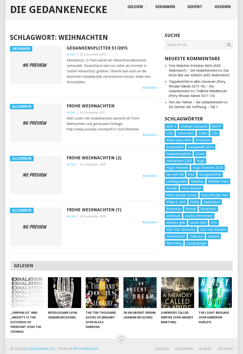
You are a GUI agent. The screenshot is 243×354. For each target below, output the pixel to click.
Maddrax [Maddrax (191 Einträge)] (197, 181)
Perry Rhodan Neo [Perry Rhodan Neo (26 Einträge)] (214, 195)
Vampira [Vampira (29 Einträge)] (213, 236)
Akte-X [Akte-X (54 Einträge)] (171, 126)
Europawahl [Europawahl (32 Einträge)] (174, 147)
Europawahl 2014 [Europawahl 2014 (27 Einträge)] (201, 147)
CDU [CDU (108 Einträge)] (169, 133)
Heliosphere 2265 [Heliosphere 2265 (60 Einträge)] (179, 161)
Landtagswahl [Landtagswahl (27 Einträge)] (176, 181)
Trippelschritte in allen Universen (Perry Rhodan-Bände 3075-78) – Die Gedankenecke (197, 86)
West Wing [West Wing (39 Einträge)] (174, 243)
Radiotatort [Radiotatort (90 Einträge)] (212, 202)
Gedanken (165, 7)
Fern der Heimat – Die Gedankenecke (196, 102)
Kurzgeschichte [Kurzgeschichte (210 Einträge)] (210, 174)
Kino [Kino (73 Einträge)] (191, 174)
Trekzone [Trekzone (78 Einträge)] (196, 236)
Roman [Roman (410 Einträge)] (191, 209)
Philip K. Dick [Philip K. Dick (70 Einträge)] (176, 202)
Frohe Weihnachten (91, 105)
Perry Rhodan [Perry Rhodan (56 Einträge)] (192, 188)
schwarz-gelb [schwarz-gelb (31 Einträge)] (175, 223)
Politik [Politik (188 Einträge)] (194, 202)
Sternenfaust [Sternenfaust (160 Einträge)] (175, 236)
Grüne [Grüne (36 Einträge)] (200, 154)
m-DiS (71, 54)
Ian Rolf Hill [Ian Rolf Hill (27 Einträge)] (174, 174)
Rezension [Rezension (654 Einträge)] (173, 209)
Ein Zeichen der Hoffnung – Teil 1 (193, 107)
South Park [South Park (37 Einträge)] (198, 223)
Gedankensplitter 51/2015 (97, 48)
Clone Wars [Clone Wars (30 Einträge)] (186, 133)
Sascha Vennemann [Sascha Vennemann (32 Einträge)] (199, 216)
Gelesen (135, 7)
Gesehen (223, 7)
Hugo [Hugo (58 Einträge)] (200, 161)
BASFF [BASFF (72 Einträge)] (216, 126)
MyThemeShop (86, 349)
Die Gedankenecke (58, 10)
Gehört (194, 7)
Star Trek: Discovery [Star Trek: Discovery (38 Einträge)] (181, 229)
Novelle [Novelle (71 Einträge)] (171, 188)
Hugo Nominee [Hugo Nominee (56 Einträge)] (177, 168)
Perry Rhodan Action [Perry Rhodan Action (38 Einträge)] (181, 195)
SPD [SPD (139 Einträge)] (214, 223)
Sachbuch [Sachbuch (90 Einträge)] (173, 216)
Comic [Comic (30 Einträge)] (202, 133)
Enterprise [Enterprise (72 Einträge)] (203, 140)
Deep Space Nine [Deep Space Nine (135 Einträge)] (178, 140)
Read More (150, 87)
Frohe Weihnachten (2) (94, 157)
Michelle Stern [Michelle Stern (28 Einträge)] (218, 181)
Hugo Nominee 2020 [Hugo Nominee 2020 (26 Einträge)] (208, 168)
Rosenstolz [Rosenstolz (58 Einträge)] (208, 209)
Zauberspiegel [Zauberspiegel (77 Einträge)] (196, 243)
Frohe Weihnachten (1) (94, 209)
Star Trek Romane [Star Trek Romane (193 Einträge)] (213, 229)
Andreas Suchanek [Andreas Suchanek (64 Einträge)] (194, 126)
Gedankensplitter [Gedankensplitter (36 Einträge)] (178, 154)
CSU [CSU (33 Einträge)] (215, 133)
